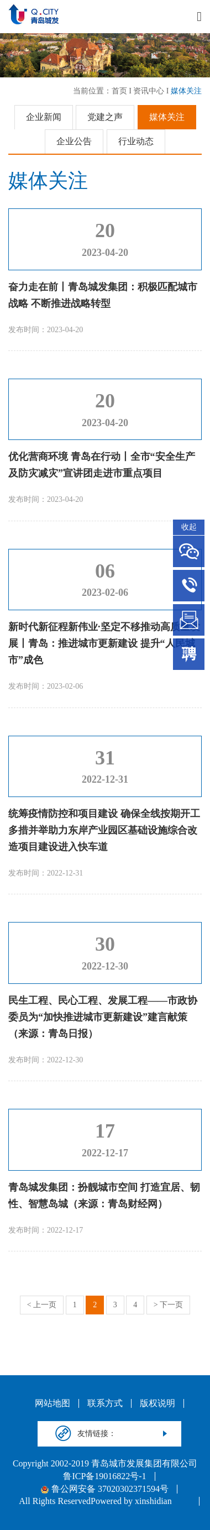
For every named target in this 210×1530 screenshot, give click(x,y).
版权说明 (157, 1403)
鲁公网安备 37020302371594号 (105, 1489)
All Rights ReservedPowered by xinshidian (95, 1501)
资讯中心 (148, 91)
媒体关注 (186, 91)
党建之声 (105, 117)
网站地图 (52, 1403)
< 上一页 (41, 1305)
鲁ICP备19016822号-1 (104, 1476)
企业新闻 (43, 117)
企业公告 (74, 141)
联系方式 (105, 1403)
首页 (119, 91)
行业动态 (136, 141)
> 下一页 (168, 1305)
